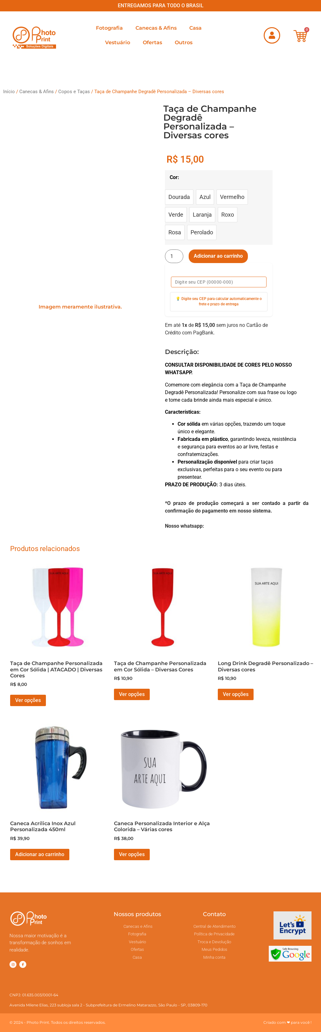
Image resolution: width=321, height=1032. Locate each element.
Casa (195, 28)
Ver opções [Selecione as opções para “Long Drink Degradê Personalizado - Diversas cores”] (236, 694)
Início (9, 91)
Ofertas (152, 42)
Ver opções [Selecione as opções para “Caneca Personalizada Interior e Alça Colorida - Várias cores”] (132, 854)
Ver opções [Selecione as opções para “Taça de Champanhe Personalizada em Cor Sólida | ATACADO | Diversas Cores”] (28, 700)
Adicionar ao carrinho (218, 256)
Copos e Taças (74, 91)
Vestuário (117, 42)
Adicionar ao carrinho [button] (39, 854)
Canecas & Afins (156, 28)
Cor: (174, 177)
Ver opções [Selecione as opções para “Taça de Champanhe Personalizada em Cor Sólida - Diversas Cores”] (132, 694)
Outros (183, 42)
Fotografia (109, 28)
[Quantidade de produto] (174, 256)
